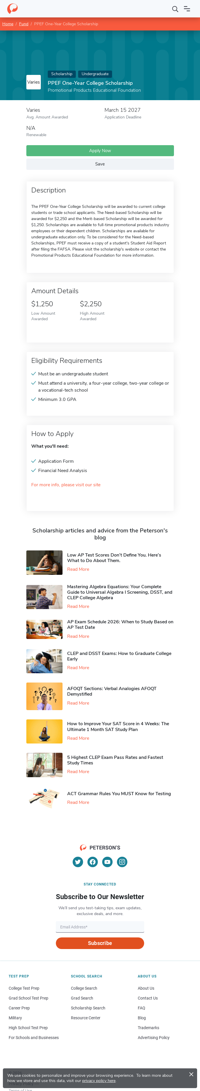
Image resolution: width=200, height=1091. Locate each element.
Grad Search (82, 998)
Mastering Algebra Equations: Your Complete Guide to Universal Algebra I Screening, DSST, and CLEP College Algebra (119, 592)
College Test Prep (24, 988)
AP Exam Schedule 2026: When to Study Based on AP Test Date (120, 625)
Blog (142, 1018)
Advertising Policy (154, 1037)
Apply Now (100, 151)
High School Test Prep (28, 1027)
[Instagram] (122, 862)
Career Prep (19, 1008)
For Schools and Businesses (34, 1037)
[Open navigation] (187, 8)
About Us (146, 988)
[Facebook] (92, 862)
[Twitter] (78, 862)
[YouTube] (107, 862)
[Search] (175, 8)
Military (15, 1018)
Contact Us (148, 998)
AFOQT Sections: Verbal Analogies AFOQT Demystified (112, 691)
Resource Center (85, 1018)
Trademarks (148, 1027)
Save (100, 164)
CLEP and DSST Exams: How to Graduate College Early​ (119, 656)
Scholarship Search (88, 1008)
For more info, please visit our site (65, 485)
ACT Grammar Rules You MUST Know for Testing (119, 794)
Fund (23, 24)
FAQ (141, 1008)
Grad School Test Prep (28, 998)
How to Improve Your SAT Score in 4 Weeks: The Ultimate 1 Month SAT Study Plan (118, 726)
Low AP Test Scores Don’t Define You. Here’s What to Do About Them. (114, 558)
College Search (84, 988)
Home (7, 24)
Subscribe (100, 943)
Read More (78, 569)
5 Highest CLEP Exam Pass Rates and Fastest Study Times (115, 760)
